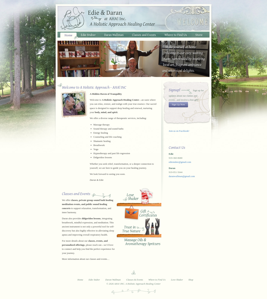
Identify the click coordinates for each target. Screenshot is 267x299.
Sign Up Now (178, 104)
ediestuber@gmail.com (180, 162)
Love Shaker (138, 197)
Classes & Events (134, 279)
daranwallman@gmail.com (182, 176)
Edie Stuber (88, 34)
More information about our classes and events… (85, 259)
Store (198, 34)
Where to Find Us (175, 34)
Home (68, 35)
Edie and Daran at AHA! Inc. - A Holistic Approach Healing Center (133, 18)
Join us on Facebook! (179, 131)
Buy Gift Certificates (138, 213)
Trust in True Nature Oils (138, 233)
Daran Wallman (113, 34)
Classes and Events (144, 34)
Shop (190, 279)
